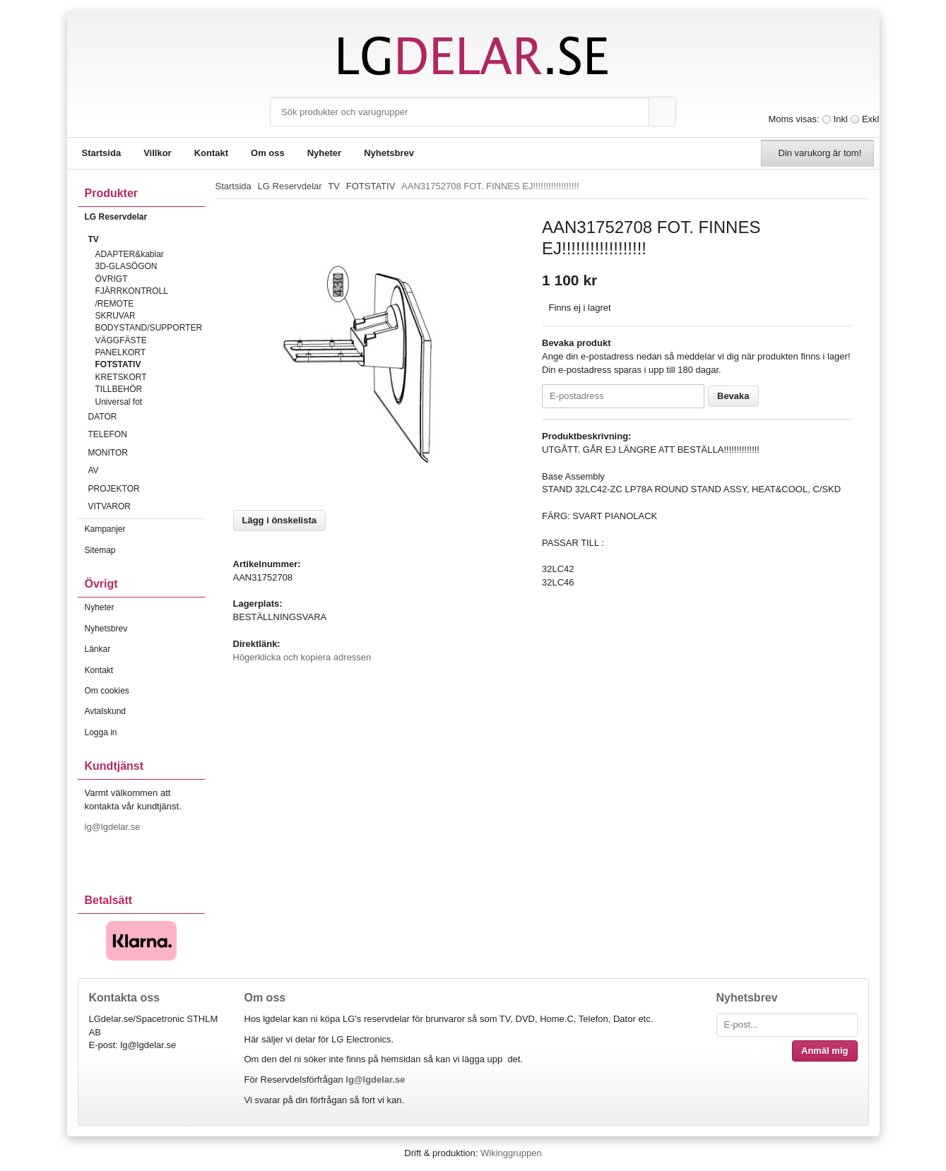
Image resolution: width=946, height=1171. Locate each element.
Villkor (157, 153)
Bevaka (733, 396)
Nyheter (324, 153)
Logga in (101, 732)
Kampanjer (105, 529)
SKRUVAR (115, 316)
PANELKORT (120, 352)
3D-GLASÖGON (126, 266)
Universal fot (119, 402)
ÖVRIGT (111, 279)
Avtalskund (105, 711)
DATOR (146, 417)
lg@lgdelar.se (114, 826)
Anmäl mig (824, 1050)
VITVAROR (146, 506)
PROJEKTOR (146, 489)
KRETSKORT (121, 377)
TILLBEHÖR (119, 389)
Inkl (841, 119)
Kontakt (211, 153)
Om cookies (107, 691)
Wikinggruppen (511, 1153)
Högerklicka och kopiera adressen (302, 657)
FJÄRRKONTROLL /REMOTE (131, 297)
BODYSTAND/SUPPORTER (149, 328)
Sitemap (100, 550)
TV (146, 239)
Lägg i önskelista (279, 520)
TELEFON (146, 434)
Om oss (268, 153)
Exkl (871, 119)
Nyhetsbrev (389, 153)
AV (146, 470)
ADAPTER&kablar (129, 254)
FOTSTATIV (118, 364)
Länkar (98, 649)
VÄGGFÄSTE (121, 340)
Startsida (102, 153)
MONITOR (146, 453)
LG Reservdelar (145, 217)
